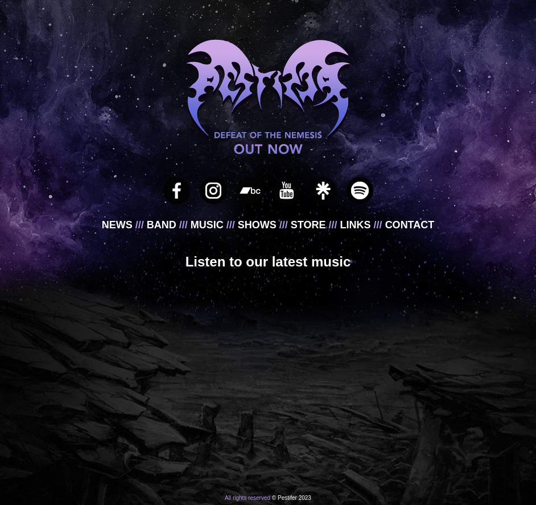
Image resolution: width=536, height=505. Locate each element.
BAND (163, 225)
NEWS (118, 225)
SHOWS (258, 225)
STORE (310, 225)
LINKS (357, 225)
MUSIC (208, 225)
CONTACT (410, 225)
